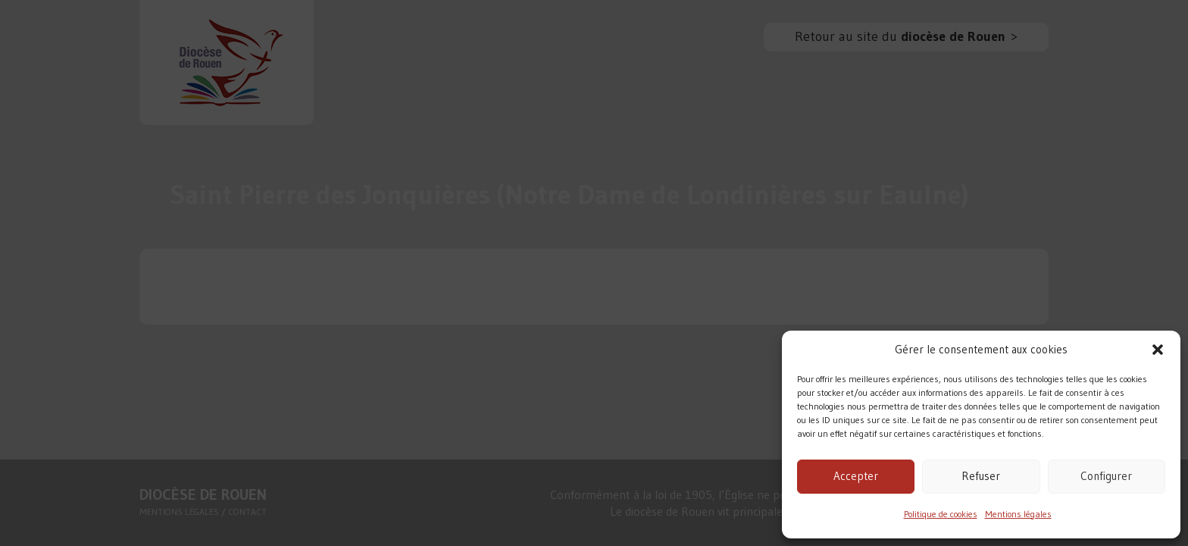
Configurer (1106, 476)
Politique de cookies (940, 513)
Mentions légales (1018, 513)
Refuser (980, 476)
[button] (1157, 349)
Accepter (855, 476)
